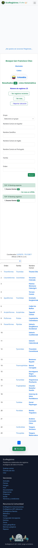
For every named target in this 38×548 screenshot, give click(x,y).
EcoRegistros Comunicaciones (13, 507)
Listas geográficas (9, 525)
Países (5, 516)
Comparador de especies (11, 518)
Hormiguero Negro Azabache (33, 374)
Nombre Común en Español (12, 124)
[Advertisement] (19, 26)
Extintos (6, 520)
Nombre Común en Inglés (12, 141)
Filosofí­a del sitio (9, 471)
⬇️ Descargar (19, 449)
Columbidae (20, 278)
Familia (5, 158)
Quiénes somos (8, 468)
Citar (4, 473)
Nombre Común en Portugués (13, 149)
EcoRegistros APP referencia (12, 509)
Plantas (5, 483)
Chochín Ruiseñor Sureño (32, 388)
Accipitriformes (9, 312)
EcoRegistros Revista (10, 511)
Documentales (8, 490)
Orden (5, 166)
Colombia (21, 77)
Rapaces (6, 529)
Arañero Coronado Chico (32, 421)
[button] (19, 93)
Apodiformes (8, 298)
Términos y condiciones (11, 499)
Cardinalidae (20, 427)
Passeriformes (9, 324)
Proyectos (6, 494)
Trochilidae (20, 298)
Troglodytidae (21, 386)
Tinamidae (19, 272)
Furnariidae (20, 380)
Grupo (5, 115)
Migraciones (7, 492)
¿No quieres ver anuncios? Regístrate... (19, 49)
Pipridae (19, 324)
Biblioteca (6, 514)
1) (12, 189)
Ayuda (5, 496)
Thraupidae (20, 433)
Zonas (5, 522)
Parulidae (19, 411)
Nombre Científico (9, 132)
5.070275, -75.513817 (24, 254)
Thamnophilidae (21, 365)
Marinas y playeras (9, 527)
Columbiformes (9, 278)
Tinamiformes (8, 272)
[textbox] (19, 127)
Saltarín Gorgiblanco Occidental (33, 326)
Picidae (18, 318)
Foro (4, 488)
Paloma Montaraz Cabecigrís (33, 286)
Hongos (5, 485)
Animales (6, 481)
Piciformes (7, 318)
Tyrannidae (20, 349)
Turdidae (19, 402)
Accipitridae (20, 312)
